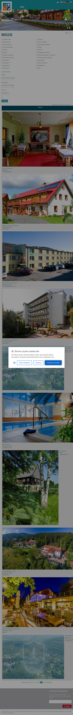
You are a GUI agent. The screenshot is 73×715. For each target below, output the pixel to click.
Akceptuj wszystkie (53, 362)
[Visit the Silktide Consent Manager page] (14, 363)
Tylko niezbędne (24, 362)
